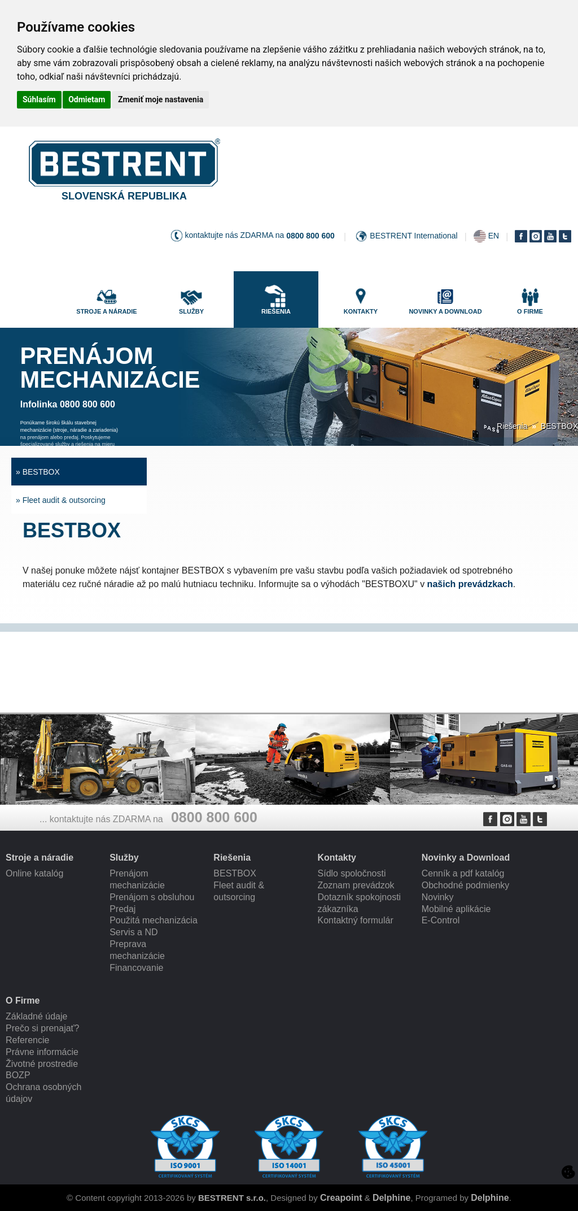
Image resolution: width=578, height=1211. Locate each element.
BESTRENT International (413, 235)
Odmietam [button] (86, 99)
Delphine (392, 1198)
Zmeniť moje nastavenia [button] (160, 99)
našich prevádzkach (470, 584)
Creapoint (341, 1198)
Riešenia (512, 426)
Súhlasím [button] (39, 99)
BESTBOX (559, 426)
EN (493, 235)
